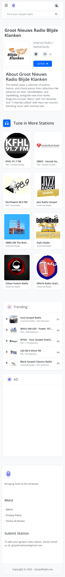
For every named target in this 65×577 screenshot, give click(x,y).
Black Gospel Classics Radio (36, 361)
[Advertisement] (32, 420)
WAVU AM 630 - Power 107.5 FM (37, 328)
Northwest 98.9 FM (16, 202)
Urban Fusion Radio (17, 283)
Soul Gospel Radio (30, 317)
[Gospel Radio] (14, 5)
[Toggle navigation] (6, 5)
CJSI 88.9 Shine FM (30, 350)
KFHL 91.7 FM (13, 161)
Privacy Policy (13, 515)
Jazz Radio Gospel (47, 202)
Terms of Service (15, 521)
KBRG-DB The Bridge (17, 242)
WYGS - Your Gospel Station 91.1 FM (37, 339)
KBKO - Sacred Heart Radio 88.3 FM (48, 161)
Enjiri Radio (43, 242)
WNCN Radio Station (48, 283)
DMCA (9, 509)
